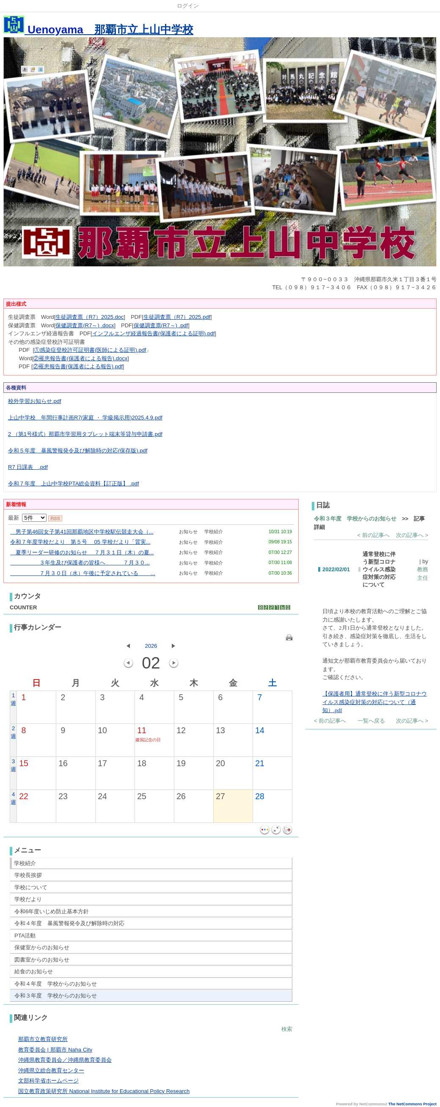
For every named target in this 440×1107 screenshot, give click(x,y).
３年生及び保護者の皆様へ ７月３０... (80, 562)
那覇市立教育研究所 (43, 1039)
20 (220, 763)
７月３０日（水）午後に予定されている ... (82, 573)
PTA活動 (25, 935)
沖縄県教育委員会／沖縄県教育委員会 (65, 1060)
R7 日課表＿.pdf (28, 467)
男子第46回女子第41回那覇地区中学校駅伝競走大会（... (82, 532)
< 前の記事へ (374, 535)
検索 (286, 1029)
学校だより (28, 899)
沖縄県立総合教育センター (51, 1070)
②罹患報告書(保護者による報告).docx (80, 358)
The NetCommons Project (412, 1104)
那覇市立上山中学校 (98, 29)
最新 (27, 518)
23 (63, 796)
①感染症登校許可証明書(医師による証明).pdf (90, 350)
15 (23, 763)
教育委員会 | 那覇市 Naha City (55, 1050)
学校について (30, 887)
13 (220, 730)
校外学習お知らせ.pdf (34, 401)
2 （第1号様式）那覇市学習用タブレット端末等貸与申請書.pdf (85, 434)
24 (102, 796)
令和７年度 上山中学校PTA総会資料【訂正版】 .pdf (73, 483)
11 (141, 730)
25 (141, 796)
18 (141, 763)
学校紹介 (25, 863)
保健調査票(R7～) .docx (84, 325)
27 (220, 796)
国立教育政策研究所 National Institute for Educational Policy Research (104, 1091)
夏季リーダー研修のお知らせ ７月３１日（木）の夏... (82, 552)
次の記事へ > (412, 535)
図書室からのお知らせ (41, 959)
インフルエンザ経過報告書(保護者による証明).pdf (153, 333)
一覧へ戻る (371, 721)
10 (102, 730)
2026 (151, 646)
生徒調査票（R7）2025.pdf (176, 317)
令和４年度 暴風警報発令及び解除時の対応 (69, 923)
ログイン (188, 6)
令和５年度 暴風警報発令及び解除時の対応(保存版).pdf (77, 450)
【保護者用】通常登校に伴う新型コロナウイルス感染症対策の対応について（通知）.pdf (374, 702)
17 (102, 763)
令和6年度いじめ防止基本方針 (51, 911)
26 (181, 796)
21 (259, 763)
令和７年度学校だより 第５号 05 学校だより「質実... (80, 542)
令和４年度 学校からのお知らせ (55, 984)
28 (259, 796)
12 (181, 730)
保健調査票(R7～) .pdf (161, 325)
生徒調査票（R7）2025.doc (89, 317)
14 (259, 730)
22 (23, 796)
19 (181, 763)
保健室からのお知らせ (41, 947)
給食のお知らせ (33, 971)
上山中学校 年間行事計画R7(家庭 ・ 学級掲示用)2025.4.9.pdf (85, 417)
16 (63, 763)
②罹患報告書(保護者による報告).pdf (78, 366)
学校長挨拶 (28, 875)
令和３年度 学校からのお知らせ (55, 995)
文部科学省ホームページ (48, 1080)
